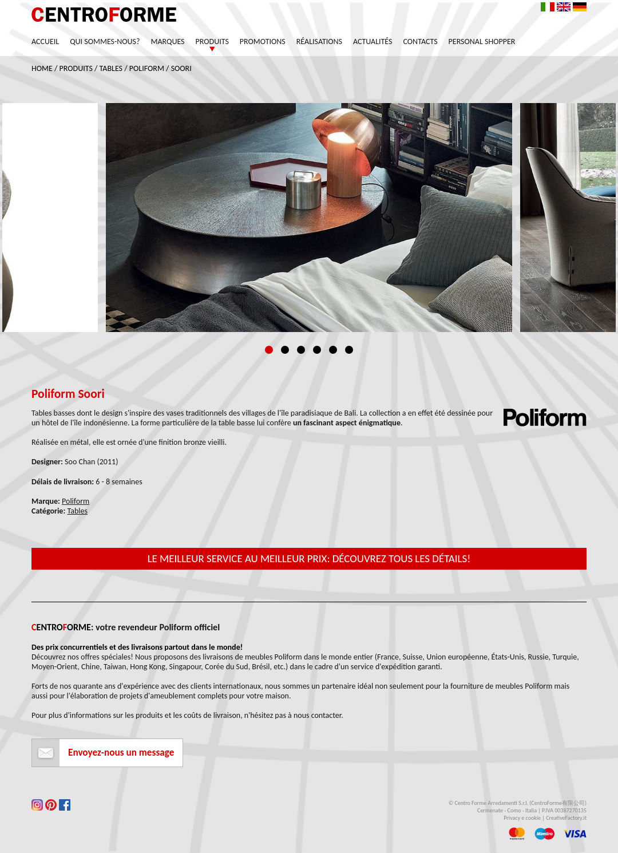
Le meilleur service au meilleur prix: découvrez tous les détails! (309, 558)
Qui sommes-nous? (105, 41)
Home (42, 68)
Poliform (146, 68)
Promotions (263, 41)
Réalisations (319, 41)
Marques (167, 41)
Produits (212, 41)
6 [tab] (349, 350)
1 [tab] (269, 350)
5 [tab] (333, 350)
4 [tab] (317, 350)
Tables (111, 68)
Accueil (45, 41)
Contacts (420, 41)
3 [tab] (301, 350)
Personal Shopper (482, 41)
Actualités (373, 41)
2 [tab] (285, 350)
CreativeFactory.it (566, 818)
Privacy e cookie (522, 818)
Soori (181, 68)
